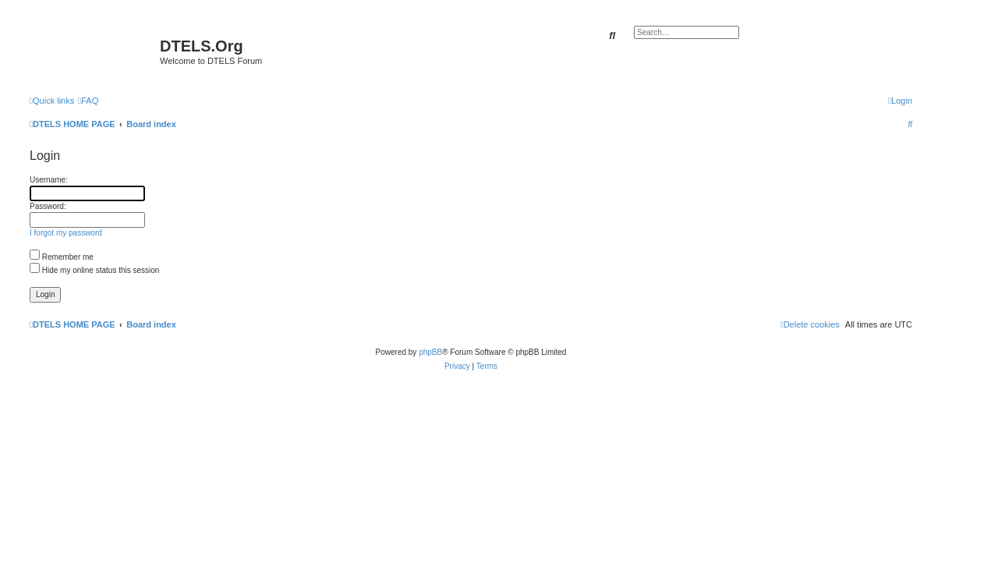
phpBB (430, 352)
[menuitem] (88, 100)
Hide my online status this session (94, 270)
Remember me (62, 257)
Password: (48, 206)
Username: (49, 179)
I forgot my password (66, 233)
